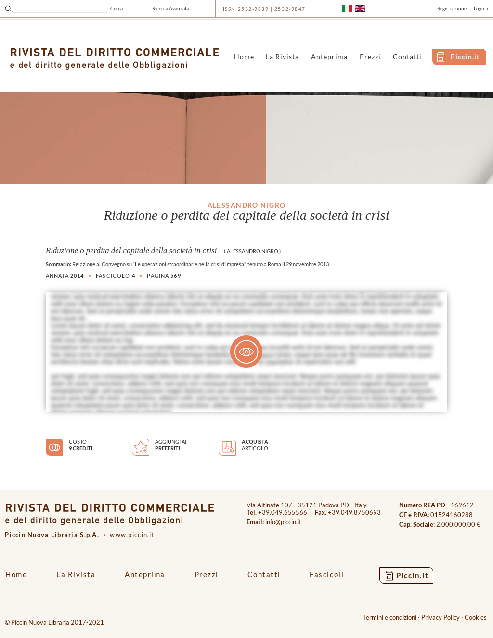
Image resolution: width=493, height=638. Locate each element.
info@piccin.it (283, 522)
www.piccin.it (132, 535)
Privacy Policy (440, 617)
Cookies (476, 617)
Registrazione (452, 8)
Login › (481, 8)
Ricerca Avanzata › (172, 8)
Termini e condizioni (389, 617)
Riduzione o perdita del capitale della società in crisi (131, 250)
